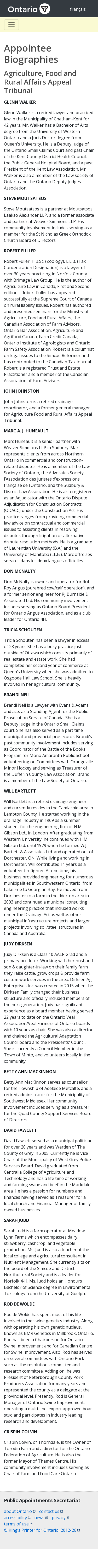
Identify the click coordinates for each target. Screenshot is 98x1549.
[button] (85, 1536)
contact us (51, 1511)
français (78, 9)
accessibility (17, 1517)
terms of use (18, 1524)
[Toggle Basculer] (11, 24)
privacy (60, 1517)
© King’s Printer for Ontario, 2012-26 (42, 1530)
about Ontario (20, 1511)
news (41, 1517)
